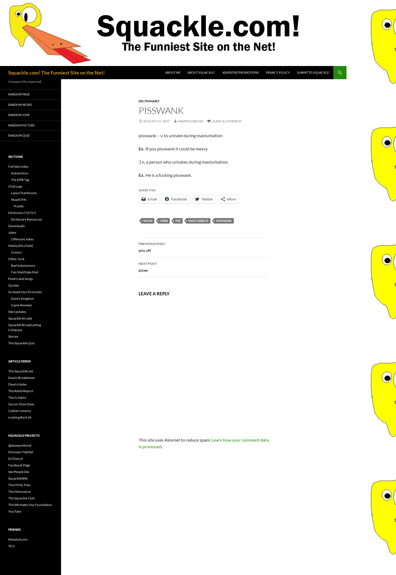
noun (147, 220)
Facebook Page (19, 465)
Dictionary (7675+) (22, 213)
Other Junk (16, 259)
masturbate (198, 220)
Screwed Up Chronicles (25, 292)
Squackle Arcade (20, 318)
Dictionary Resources (26, 219)
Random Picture (21, 125)
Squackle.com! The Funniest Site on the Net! (56, 73)
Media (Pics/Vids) (20, 246)
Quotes (13, 285)
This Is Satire (17, 397)
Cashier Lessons (19, 411)
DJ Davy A (15, 458)
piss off (204, 247)
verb (164, 220)
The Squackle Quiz (21, 343)
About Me (172, 72)
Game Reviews (21, 305)
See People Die (18, 472)
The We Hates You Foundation (30, 505)
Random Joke (19, 115)
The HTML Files (19, 485)
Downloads (16, 226)
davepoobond (191, 121)
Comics (16, 252)
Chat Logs (15, 186)
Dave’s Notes (17, 384)
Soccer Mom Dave (21, 404)
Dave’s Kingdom (22, 298)
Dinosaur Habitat (20, 452)
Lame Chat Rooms (24, 193)
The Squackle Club (21, 498)
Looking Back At (19, 417)
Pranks (19, 206)
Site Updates (17, 312)
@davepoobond (19, 445)
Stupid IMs (18, 199)
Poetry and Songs (20, 279)
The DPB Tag (20, 180)
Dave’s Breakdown (21, 378)
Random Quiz (19, 135)
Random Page (19, 94)
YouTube (14, 511)
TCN (11, 546)
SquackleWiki (18, 478)
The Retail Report (20, 391)
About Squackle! (201, 72)
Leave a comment (227, 121)
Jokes (12, 232)
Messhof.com (18, 539)
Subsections (19, 173)
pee (178, 220)
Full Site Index (18, 166)
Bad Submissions (23, 265)
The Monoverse (19, 491)
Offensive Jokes (22, 239)
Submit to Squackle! (313, 72)
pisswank (224, 220)
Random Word (20, 104)
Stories (13, 336)
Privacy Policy (278, 72)
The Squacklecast (20, 371)
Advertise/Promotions (240, 72)
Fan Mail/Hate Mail (24, 272)
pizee (204, 266)
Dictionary (149, 101)
